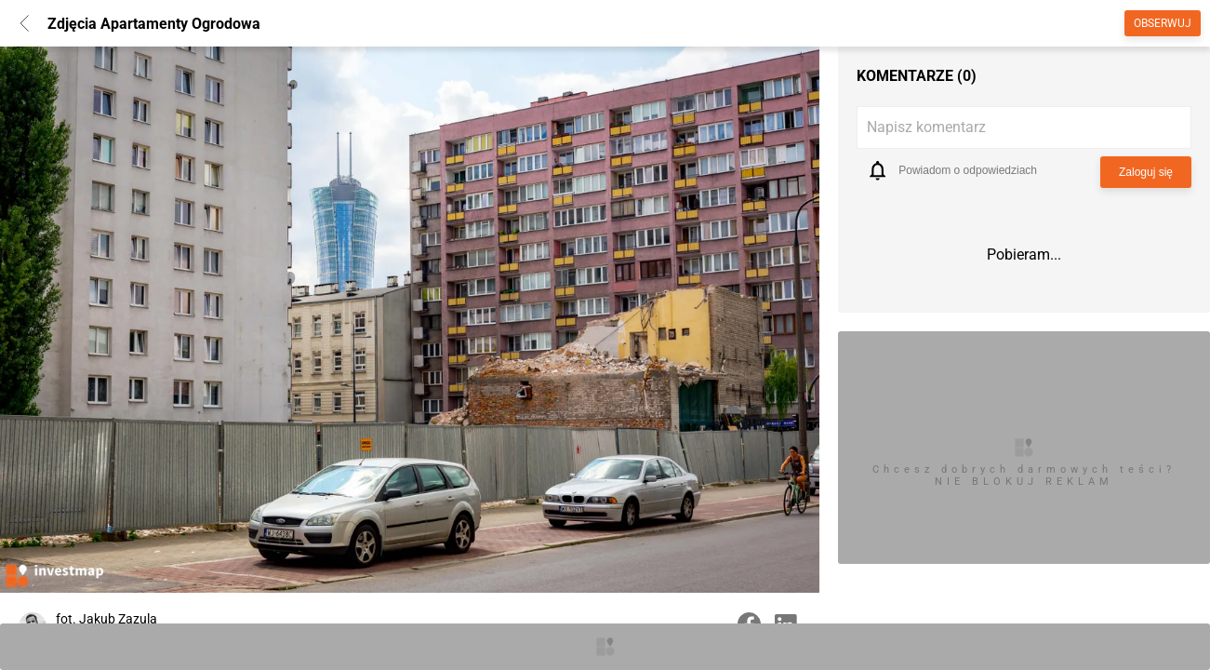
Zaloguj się (1146, 172)
